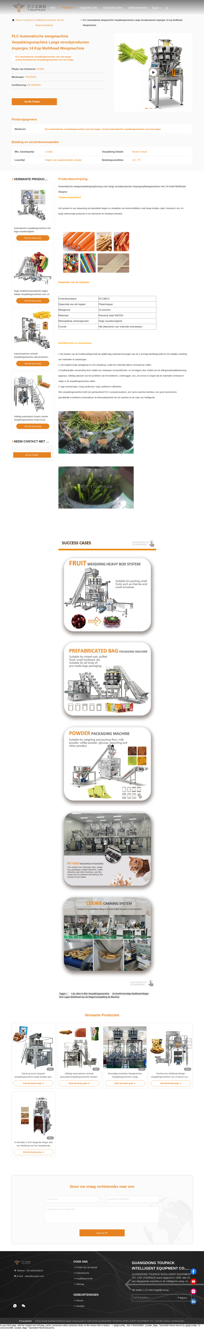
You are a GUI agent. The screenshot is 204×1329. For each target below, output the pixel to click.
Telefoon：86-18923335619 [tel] (28, 1270)
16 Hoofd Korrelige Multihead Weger (130, 993)
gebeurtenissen (137, 7)
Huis (52, 7)
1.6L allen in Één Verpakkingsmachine (90, 993)
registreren (183, 1297)
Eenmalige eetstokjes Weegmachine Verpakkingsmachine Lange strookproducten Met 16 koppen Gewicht (125, 1075)
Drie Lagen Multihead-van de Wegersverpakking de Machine (89, 997)
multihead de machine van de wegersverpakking (49, 22)
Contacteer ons (112, 7)
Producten (67, 7)
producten (28, 20)
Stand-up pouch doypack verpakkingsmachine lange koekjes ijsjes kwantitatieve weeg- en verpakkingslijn (33, 1075)
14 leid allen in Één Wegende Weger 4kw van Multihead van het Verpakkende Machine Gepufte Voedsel (33, 1144)
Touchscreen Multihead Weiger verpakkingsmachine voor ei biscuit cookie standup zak (170, 1075)
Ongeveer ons (88, 7)
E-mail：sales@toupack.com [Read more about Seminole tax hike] (29, 1276)
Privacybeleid (25, 1321)
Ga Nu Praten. (34, 101)
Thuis (18, 20)
